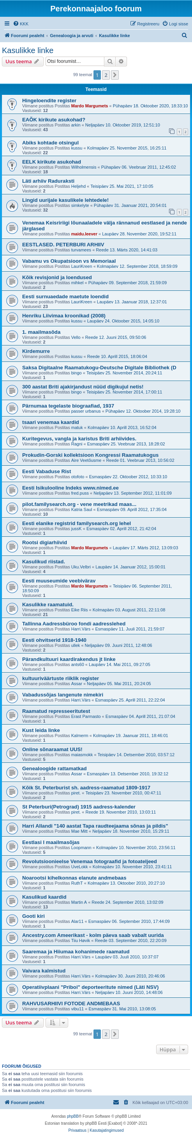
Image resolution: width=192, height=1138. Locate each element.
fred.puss (80, 493)
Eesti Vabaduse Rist (46, 471)
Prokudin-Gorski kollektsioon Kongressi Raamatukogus (90, 455)
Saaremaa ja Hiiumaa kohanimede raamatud (76, 952)
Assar (76, 683)
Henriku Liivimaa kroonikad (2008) (64, 316)
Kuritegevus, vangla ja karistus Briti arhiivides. (79, 439)
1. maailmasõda (41, 332)
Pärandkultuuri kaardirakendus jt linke (69, 659)
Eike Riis (79, 609)
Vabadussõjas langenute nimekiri (62, 695)
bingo (76, 372)
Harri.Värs (81, 629)
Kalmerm (79, 735)
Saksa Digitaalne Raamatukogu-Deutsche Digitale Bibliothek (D (99, 367)
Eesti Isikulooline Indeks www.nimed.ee (70, 488)
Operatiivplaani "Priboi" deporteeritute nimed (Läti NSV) (90, 987)
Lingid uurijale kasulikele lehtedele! (65, 200)
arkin (76, 125)
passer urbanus (86, 411)
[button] (115, 75)
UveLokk (79, 866)
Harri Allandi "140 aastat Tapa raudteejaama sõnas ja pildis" (95, 826)
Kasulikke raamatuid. (48, 604)
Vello (76, 337)
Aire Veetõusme (86, 460)
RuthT (77, 883)
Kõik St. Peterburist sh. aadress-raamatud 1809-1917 (86, 788)
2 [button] (105, 74)
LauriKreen (81, 266)
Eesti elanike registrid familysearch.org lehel (76, 523)
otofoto (78, 476)
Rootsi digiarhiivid (44, 542)
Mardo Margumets (89, 105)
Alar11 (77, 921)
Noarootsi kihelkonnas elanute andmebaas (74, 878)
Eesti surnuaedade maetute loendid (65, 296)
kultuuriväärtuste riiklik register (60, 678)
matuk (77, 427)
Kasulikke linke (27, 50)
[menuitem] (20, 23)
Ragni (77, 444)
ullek (75, 645)
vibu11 (77, 1008)
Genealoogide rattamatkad (54, 768)
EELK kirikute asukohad (51, 162)
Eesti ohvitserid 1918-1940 (54, 640)
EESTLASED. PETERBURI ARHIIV (63, 245)
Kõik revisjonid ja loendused (57, 277)
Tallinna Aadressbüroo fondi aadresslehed (73, 624)
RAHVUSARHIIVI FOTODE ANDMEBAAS (71, 1003)
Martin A (79, 902)
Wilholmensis (84, 167)
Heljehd (78, 186)
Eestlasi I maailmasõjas (50, 842)
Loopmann (81, 847)
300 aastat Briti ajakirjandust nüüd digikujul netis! (82, 387)
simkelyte (80, 205)
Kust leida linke (41, 730)
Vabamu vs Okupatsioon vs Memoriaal (69, 261)
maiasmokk (82, 754)
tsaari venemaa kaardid (50, 422)
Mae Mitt (79, 831)
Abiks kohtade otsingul (50, 143)
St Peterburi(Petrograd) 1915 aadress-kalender (79, 807)
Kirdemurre (36, 351)
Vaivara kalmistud (43, 971)
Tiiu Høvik (80, 940)
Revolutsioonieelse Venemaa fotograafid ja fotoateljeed (89, 861)
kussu (77, 148)
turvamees (81, 250)
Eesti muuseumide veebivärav (58, 581)
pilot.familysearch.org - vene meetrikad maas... (79, 504)
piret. (76, 793)
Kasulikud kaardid (44, 897)
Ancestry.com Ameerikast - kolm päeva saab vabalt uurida (93, 935)
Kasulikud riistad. (43, 562)
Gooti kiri (33, 916)
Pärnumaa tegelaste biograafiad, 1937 (68, 406)
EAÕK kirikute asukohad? (53, 120)
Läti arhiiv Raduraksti (48, 181)
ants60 (77, 664)
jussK (76, 528)
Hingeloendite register (49, 100)
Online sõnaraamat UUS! (52, 749)
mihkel (77, 282)
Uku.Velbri (81, 567)
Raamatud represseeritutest (56, 711)
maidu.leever (84, 234)
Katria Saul (81, 509)
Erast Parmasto (86, 716)
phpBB (73, 1116)
